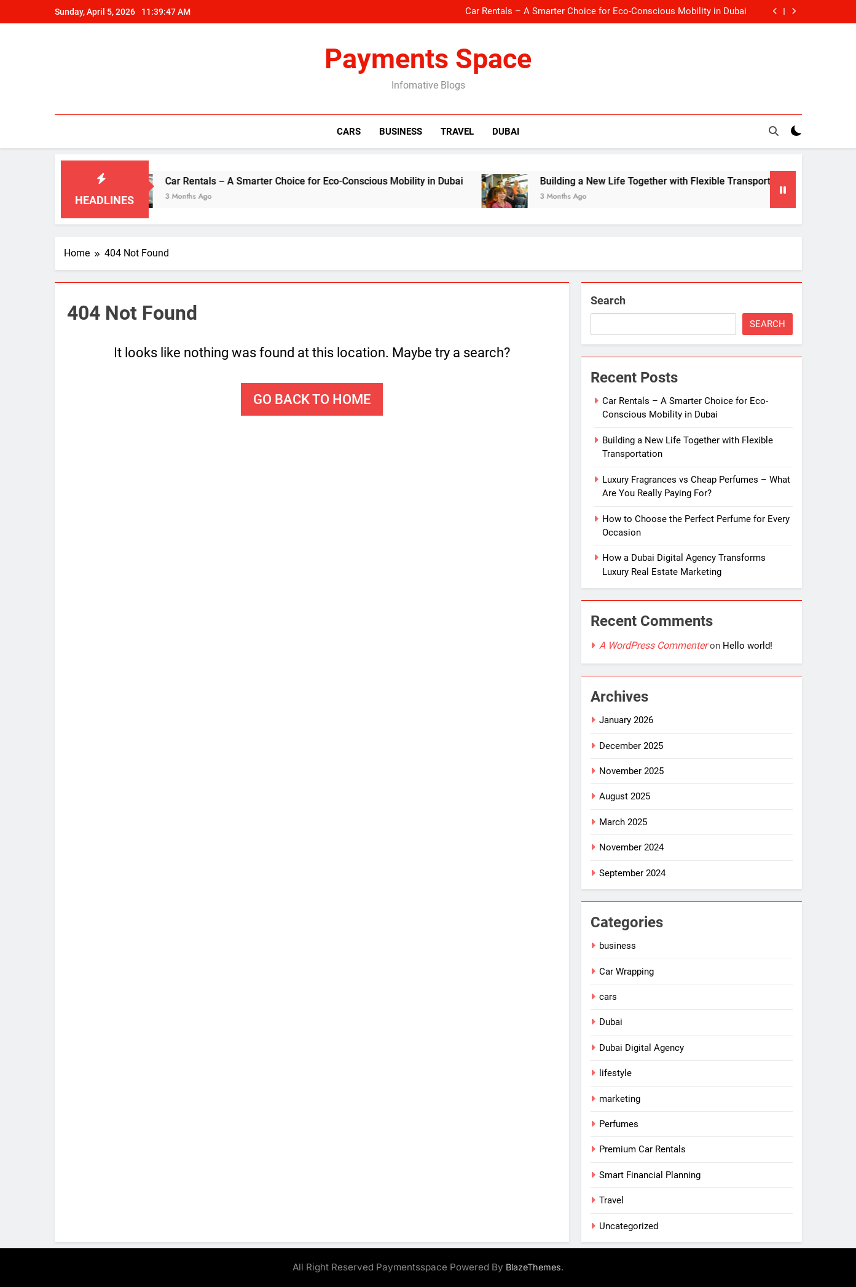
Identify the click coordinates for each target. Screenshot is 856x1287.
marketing (619, 1098)
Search (608, 300)
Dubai (505, 131)
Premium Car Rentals (642, 1149)
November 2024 (631, 847)
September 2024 (632, 873)
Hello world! (747, 645)
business (617, 945)
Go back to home (312, 399)
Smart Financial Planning (650, 1175)
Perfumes (618, 1124)
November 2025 (631, 771)
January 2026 (626, 720)
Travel (457, 131)
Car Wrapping (626, 971)
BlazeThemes (533, 1267)
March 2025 (623, 822)
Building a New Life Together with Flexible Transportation (680, 181)
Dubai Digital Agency (641, 1047)
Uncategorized (628, 1226)
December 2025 (631, 745)
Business (400, 131)
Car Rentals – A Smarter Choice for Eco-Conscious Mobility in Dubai (606, 12)
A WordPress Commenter (653, 645)
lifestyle (615, 1073)
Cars (349, 131)
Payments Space (428, 58)
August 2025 (624, 796)
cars (608, 996)
